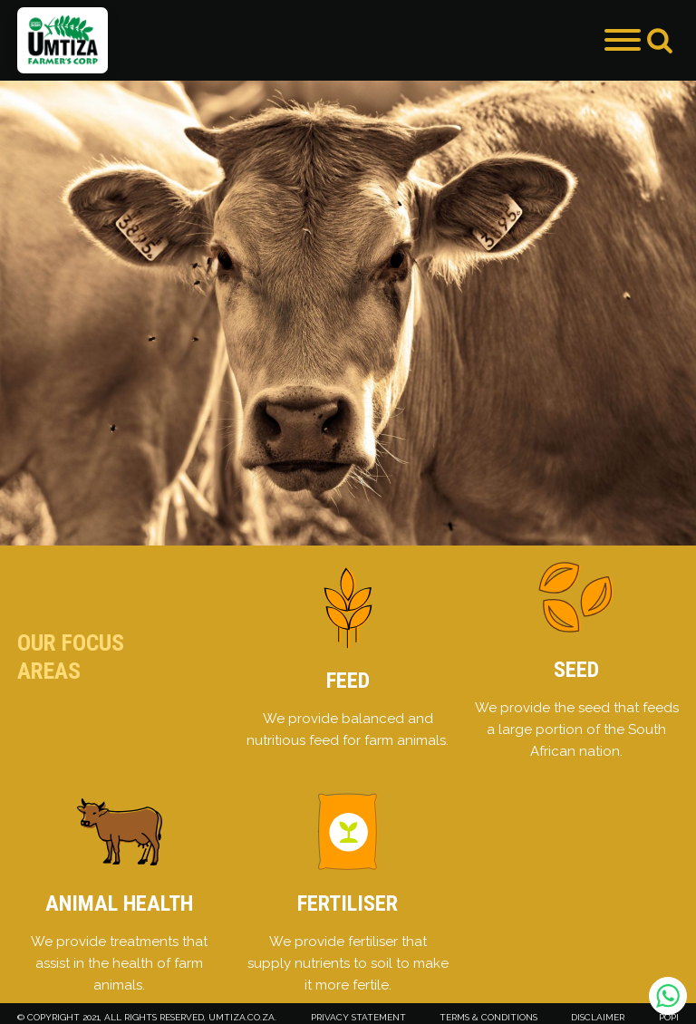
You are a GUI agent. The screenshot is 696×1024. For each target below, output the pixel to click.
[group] (348, 313)
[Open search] (660, 39)
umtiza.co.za (241, 1017)
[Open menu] (622, 40)
